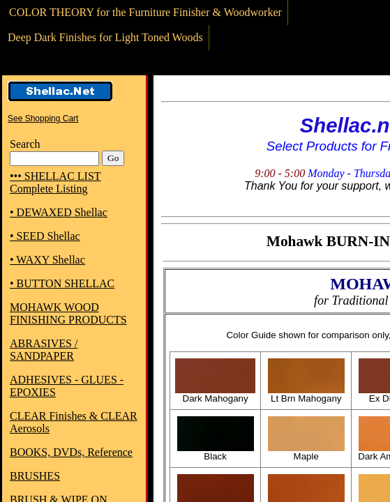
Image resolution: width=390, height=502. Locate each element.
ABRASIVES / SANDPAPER (43, 349)
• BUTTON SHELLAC (62, 283)
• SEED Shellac (45, 236)
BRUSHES (35, 476)
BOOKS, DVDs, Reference (71, 452)
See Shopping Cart (43, 118)
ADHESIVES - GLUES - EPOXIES (66, 386)
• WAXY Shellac (47, 260)
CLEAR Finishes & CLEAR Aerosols (73, 422)
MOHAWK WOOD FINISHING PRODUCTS (68, 313)
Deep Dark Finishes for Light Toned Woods (105, 37)
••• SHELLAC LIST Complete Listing (55, 182)
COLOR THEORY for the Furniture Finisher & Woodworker (145, 12)
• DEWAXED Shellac (58, 212)
